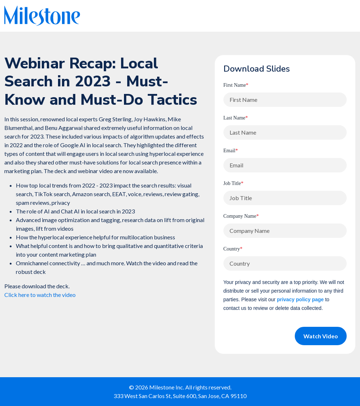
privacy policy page (300, 299)
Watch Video (320, 336)
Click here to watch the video (40, 294)
